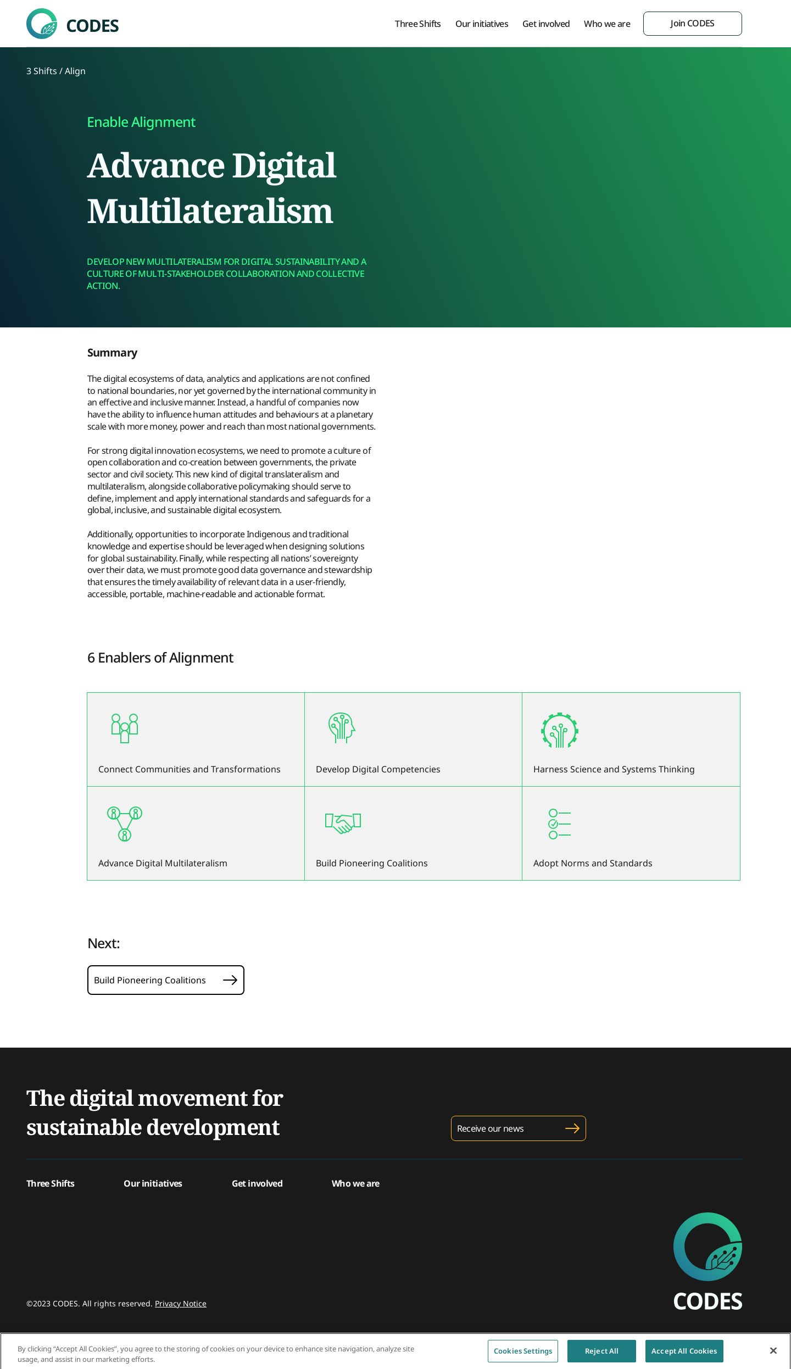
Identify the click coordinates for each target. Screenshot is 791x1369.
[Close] (773, 1355)
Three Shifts (418, 24)
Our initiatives (481, 24)
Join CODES (693, 23)
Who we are (607, 24)
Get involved (546, 24)
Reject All (602, 1355)
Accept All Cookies (684, 1355)
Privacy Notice (181, 1303)
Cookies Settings (523, 1355)
